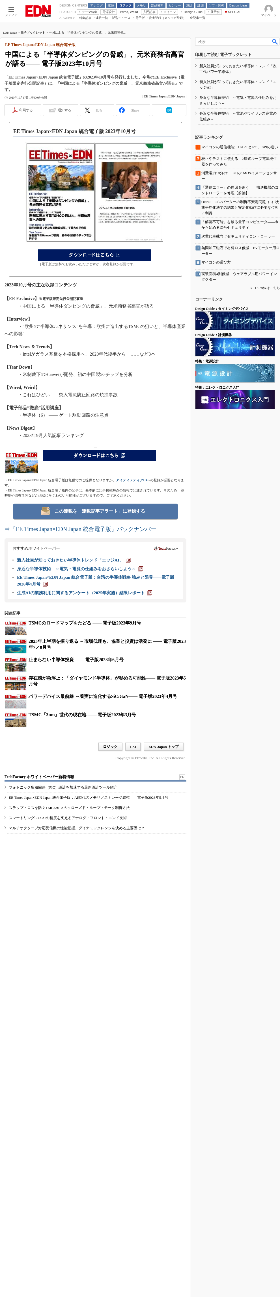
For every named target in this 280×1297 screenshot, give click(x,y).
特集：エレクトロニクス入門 (217, 387)
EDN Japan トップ (163, 747)
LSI (133, 747)
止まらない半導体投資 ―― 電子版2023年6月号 (76, 659)
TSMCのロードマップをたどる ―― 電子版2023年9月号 (85, 623)
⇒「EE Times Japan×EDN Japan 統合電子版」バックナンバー (80, 529)
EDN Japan (10, 32)
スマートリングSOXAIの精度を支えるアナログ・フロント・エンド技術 (68, 818)
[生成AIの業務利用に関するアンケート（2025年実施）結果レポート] (84, 593)
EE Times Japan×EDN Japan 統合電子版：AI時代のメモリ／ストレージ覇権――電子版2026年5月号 (88, 797)
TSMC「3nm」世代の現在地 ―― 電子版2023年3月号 (82, 714)
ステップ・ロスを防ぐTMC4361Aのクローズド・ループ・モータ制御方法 (69, 808)
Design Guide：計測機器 (213, 335)
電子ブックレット (32, 32)
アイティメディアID (131, 480)
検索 (275, 41)
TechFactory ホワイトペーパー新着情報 (39, 777)
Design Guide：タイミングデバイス (222, 309)
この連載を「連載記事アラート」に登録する (100, 511)
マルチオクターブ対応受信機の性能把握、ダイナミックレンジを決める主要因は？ (77, 828)
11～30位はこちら (266, 288)
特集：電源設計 (207, 361)
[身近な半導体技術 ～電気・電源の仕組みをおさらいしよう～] (80, 569)
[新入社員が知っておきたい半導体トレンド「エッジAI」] (74, 560)
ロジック (110, 747)
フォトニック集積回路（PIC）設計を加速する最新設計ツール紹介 (63, 787)
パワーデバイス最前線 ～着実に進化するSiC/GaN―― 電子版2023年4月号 (103, 696)
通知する (64, 110)
